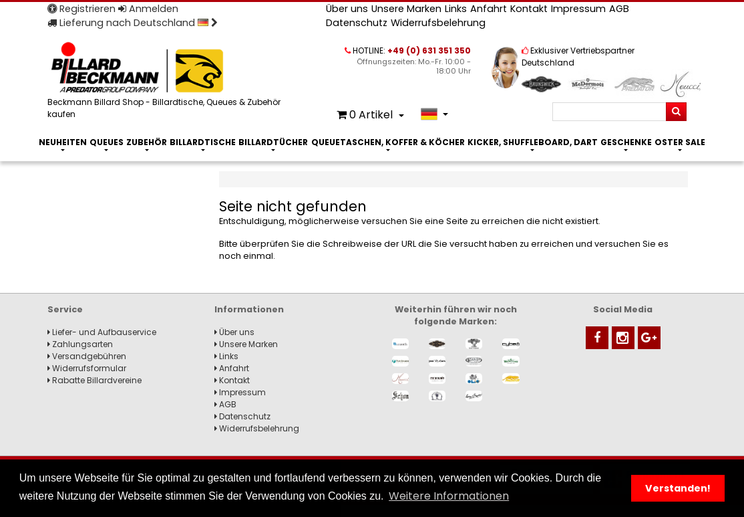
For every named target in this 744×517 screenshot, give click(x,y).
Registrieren (81, 8)
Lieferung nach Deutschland (132, 22)
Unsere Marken (406, 8)
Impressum (578, 8)
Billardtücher (273, 142)
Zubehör (146, 142)
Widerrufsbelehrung (438, 22)
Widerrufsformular (86, 368)
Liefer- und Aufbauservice (101, 332)
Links (456, 8)
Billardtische (203, 142)
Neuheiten (63, 142)
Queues (106, 142)
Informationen (249, 309)
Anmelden (148, 8)
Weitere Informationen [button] (449, 496)
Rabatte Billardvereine (94, 380)
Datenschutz (356, 22)
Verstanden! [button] (678, 488)
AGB (619, 8)
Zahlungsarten (80, 344)
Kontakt (529, 8)
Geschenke (626, 142)
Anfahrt (488, 8)
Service (65, 309)
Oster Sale (680, 142)
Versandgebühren (86, 356)
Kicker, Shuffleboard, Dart (533, 142)
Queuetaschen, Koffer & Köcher (388, 142)
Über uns (347, 8)
